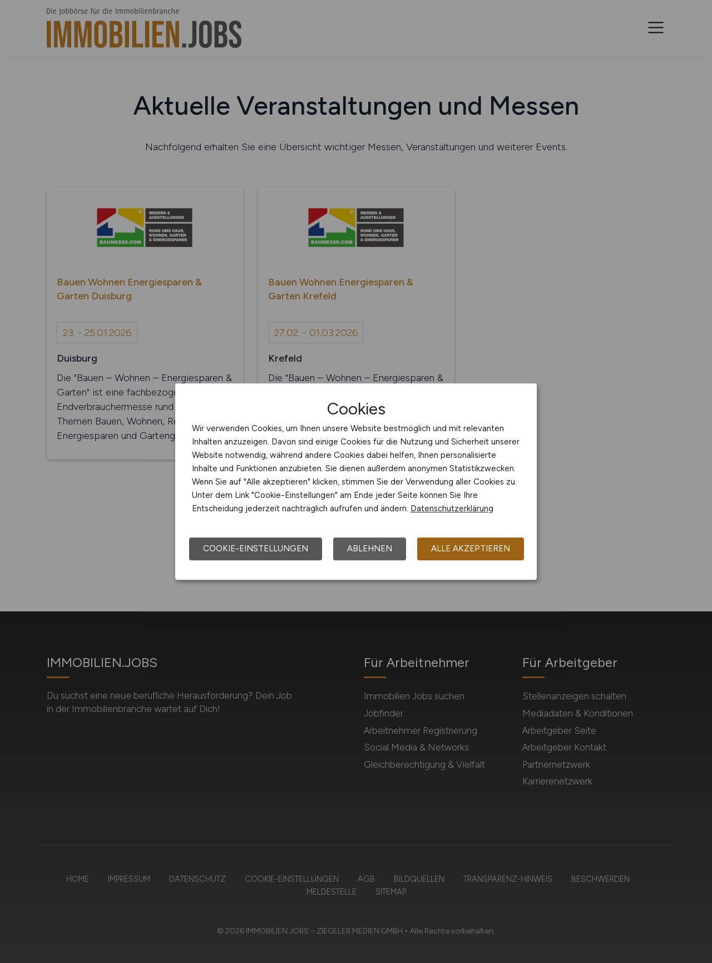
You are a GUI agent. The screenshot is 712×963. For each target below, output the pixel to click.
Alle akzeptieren (470, 549)
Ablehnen (369, 549)
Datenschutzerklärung (452, 508)
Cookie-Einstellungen (255, 549)
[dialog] (356, 481)
